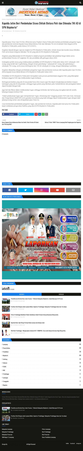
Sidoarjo (42, 363)
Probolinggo (42, 374)
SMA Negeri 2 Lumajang (8, 437)
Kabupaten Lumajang (7, 429)
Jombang (42, 359)
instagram (78, 443)
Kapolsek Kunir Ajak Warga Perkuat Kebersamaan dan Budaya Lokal (27, 323)
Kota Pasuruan (45, 435)
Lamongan (42, 378)
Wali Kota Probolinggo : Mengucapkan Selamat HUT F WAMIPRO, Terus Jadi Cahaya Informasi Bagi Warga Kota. (38, 331)
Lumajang (42, 344)
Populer (61, 294)
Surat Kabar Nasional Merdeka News (16, 444)
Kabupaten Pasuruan (7, 435)
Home (3, 19)
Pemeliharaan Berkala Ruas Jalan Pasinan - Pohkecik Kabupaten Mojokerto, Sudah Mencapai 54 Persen (37, 299)
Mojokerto (42, 355)
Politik (42, 367)
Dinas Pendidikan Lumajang (49, 437)
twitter (67, 443)
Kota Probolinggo (46, 432)
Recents (21, 294)
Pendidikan (42, 352)
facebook (72, 443)
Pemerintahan (42, 348)
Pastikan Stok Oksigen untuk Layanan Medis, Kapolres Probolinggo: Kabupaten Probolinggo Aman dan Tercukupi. (39, 307)
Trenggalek (42, 381)
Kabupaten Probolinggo (7, 432)
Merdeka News (8, 31)
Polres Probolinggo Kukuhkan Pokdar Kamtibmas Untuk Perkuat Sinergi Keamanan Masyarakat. (34, 315)
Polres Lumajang (46, 429)
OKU (42, 370)
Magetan (42, 385)
